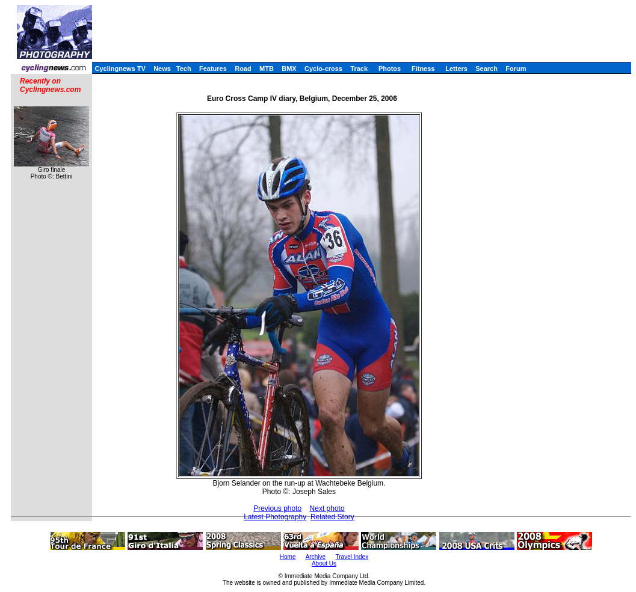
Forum (515, 68)
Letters (456, 68)
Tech (183, 68)
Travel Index (352, 557)
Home (288, 557)
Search (486, 68)
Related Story (332, 517)
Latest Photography (275, 517)
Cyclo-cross (323, 68)
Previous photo (277, 508)
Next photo (327, 508)
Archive (316, 557)
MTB (266, 68)
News (162, 68)
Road (243, 68)
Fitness (423, 68)
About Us (324, 563)
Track (359, 68)
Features (213, 68)
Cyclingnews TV (119, 68)
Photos (389, 68)
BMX (289, 68)
